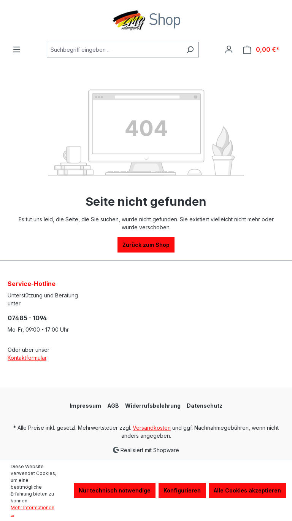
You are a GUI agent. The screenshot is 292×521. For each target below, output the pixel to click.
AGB (113, 405)
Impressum (85, 405)
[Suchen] (190, 49)
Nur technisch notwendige (115, 490)
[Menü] (17, 49)
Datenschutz (204, 405)
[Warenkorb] (261, 49)
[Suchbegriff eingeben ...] (114, 49)
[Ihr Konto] (229, 49)
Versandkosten (152, 427)
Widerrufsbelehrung (153, 405)
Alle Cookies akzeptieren (247, 490)
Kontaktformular (27, 357)
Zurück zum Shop (146, 244)
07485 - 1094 (27, 318)
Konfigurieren (182, 490)
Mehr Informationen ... (32, 511)
